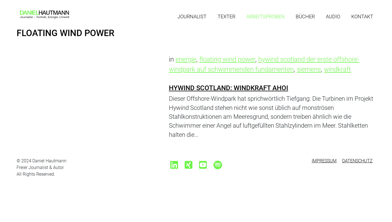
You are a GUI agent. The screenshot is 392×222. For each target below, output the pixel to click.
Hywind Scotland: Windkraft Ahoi (228, 88)
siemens (309, 69)
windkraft (337, 69)
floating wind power (227, 59)
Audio (333, 16)
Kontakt (362, 16)
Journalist (192, 16)
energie (186, 59)
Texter (226, 16)
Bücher (305, 16)
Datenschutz (357, 160)
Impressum (324, 160)
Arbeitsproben (265, 16)
